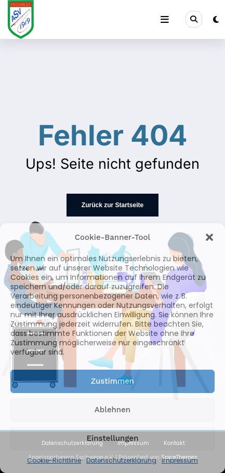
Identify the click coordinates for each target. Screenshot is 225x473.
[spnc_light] (216, 19)
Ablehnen (112, 409)
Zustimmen (112, 381)
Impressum (180, 460)
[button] (209, 237)
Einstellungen (113, 438)
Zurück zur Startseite (112, 205)
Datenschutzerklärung (121, 460)
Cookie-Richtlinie (54, 460)
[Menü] (164, 19)
